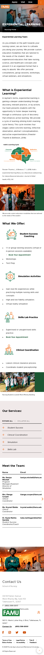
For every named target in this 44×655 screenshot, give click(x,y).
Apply (14, 2)
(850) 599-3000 (21, 627)
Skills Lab (9, 449)
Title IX (31, 640)
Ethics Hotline (7, 642)
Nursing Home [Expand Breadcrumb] (10, 30)
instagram (9, 632)
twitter (17, 632)
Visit (23, 2)
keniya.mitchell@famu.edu (31, 478)
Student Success (13, 427)
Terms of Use (6, 640)
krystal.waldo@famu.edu (31, 507)
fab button (39, 650)
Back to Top (38, 612)
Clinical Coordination (15, 435)
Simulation (10, 442)
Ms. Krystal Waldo (10, 507)
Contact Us (7, 627)
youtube (24, 632)
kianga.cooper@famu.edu (31, 494)
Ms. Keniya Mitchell (7, 479)
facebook (3, 632)
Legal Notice (20, 640)
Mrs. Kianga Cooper (7, 495)
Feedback (33, 642)
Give (30, 2)
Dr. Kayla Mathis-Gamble (9, 519)
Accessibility (20, 642)
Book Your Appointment (20, 255)
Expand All (7, 421)
